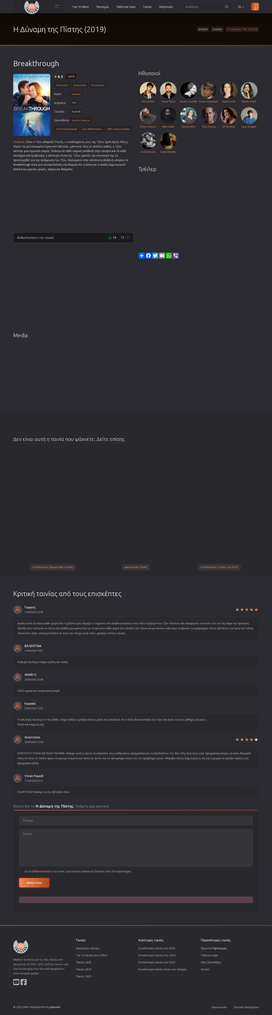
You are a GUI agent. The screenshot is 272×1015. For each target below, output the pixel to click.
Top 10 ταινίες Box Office (91, 955)
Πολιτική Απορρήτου (246, 1007)
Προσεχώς (102, 7)
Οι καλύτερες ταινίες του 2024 (156, 955)
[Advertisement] (73, 200)
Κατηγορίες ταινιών (88, 948)
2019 (71, 76)
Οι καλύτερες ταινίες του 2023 (156, 962)
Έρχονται (214, 948)
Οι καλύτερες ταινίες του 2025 (156, 948)
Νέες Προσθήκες (211, 962)
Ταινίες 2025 (83, 962)
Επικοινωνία (219, 1007)
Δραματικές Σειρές (135, 567)
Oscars (205, 969)
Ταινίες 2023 (83, 976)
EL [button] (241, 7)
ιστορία (106, 151)
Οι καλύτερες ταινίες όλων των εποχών (162, 969)
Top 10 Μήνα (80, 7)
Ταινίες (147, 7)
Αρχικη (203, 29)
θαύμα (65, 169)
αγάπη (104, 164)
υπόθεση (88, 151)
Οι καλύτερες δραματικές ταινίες (52, 567)
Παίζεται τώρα (209, 955)
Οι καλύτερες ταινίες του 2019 (219, 567)
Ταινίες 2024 (83, 969)
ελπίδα (17, 169)
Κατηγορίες (166, 7)
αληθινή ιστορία (113, 160)
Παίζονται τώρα (126, 7)
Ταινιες (217, 29)
